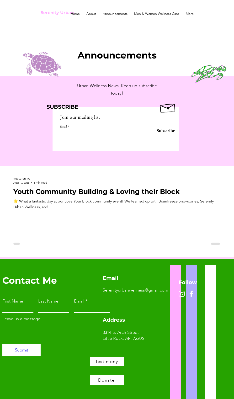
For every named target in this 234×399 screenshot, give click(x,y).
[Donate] (107, 380)
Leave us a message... (23, 319)
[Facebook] (191, 294)
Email (63, 126)
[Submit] (21, 350)
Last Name (48, 301)
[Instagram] (182, 294)
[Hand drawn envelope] (168, 107)
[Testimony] (107, 361)
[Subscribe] (163, 131)
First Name (12, 301)
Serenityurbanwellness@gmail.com (135, 290)
